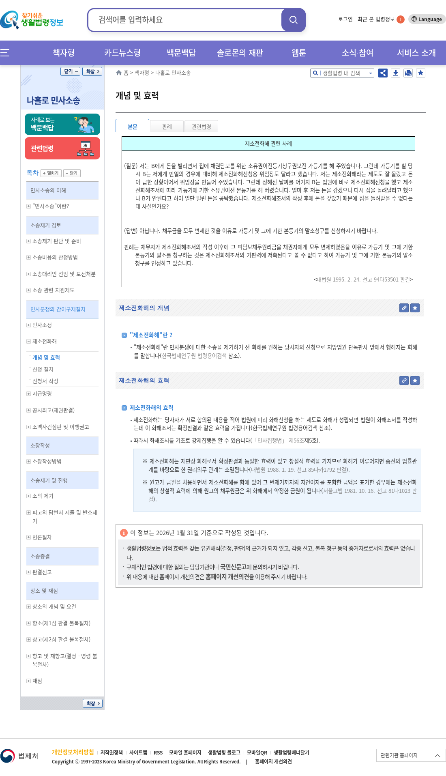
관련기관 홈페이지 (399, 755)
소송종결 (40, 556)
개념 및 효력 (46, 357)
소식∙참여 (357, 52)
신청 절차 (43, 369)
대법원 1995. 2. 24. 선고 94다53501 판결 (363, 279)
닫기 (70, 71)
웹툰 (299, 52)
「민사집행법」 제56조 (278, 440)
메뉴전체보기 (7, 52)
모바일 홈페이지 (185, 752)
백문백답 (181, 52)
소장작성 (40, 445)
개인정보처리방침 (73, 752)
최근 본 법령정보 (381, 19)
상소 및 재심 (44, 590)
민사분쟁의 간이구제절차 (58, 309)
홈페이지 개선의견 (273, 761)
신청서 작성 (45, 381)
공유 (383, 73)
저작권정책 (112, 752)
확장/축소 (92, 71)
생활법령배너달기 (291, 752)
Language (430, 19)
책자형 (64, 52)
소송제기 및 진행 (49, 480)
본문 (132, 126)
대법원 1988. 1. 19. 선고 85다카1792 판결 (298, 469)
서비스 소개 (416, 52)
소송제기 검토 (45, 225)
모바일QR (257, 752)
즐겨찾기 (420, 73)
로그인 (345, 19)
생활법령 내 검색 (341, 73)
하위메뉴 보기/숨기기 (28, 206)
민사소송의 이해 (48, 190)
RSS (158, 752)
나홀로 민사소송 (53, 100)
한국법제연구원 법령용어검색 (194, 355)
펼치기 (51, 173)
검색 (293, 19)
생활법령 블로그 (224, 752)
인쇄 (408, 73)
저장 (395, 73)
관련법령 (201, 126)
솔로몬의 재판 (240, 52)
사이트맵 (138, 752)
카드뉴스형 (122, 52)
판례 (167, 126)
